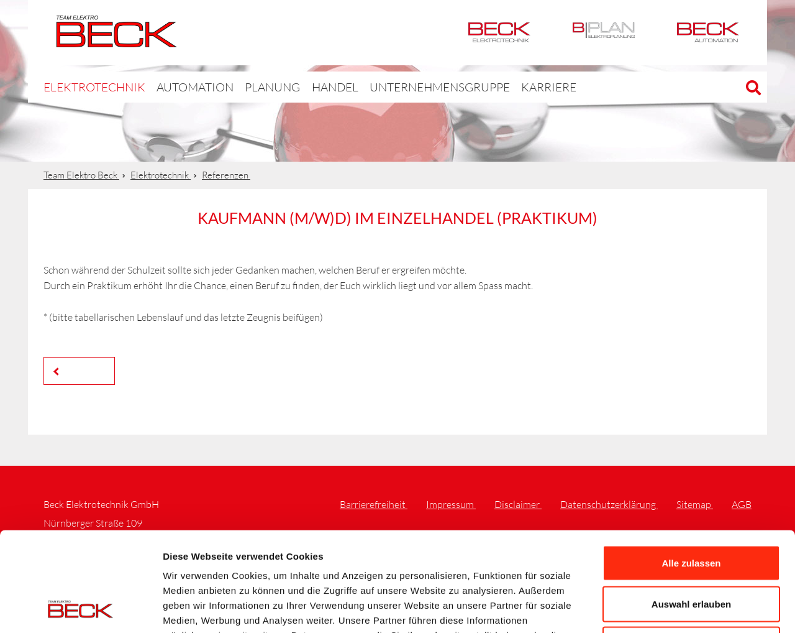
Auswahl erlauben (691, 511)
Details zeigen (660, 608)
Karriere (492, 87)
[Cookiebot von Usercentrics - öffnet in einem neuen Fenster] (80, 608)
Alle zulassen (690, 469)
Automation (708, 32)
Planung (245, 87)
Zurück (82, 370)
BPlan (604, 32)
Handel (303, 87)
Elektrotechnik (499, 32)
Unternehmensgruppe (397, 87)
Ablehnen (691, 551)
